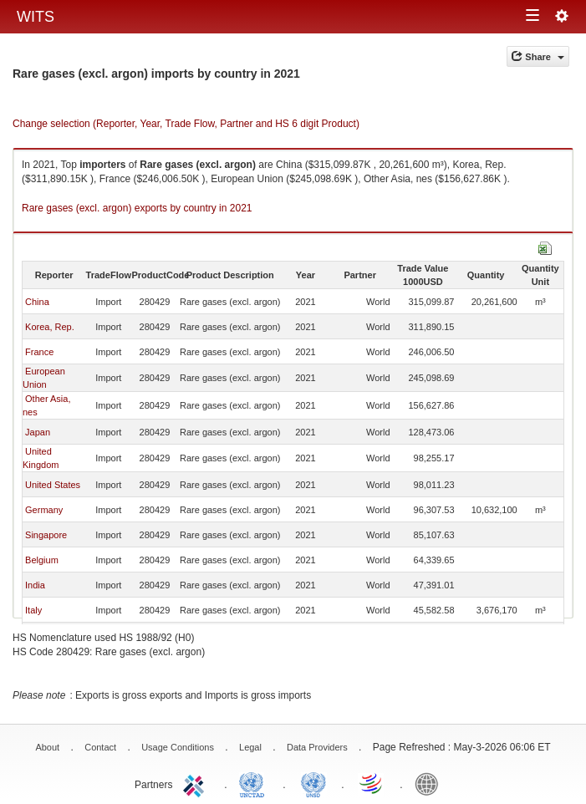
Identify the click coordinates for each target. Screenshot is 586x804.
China (37, 302)
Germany (44, 510)
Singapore (46, 535)
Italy (33, 610)
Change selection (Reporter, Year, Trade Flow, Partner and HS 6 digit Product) (186, 124)
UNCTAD (255, 783)
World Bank (430, 783)
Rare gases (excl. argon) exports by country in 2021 (137, 208)
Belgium (42, 560)
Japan (37, 432)
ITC (196, 783)
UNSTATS (313, 783)
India (35, 585)
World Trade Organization (372, 783)
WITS (35, 16)
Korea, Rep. (49, 327)
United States (52, 485)
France (39, 352)
